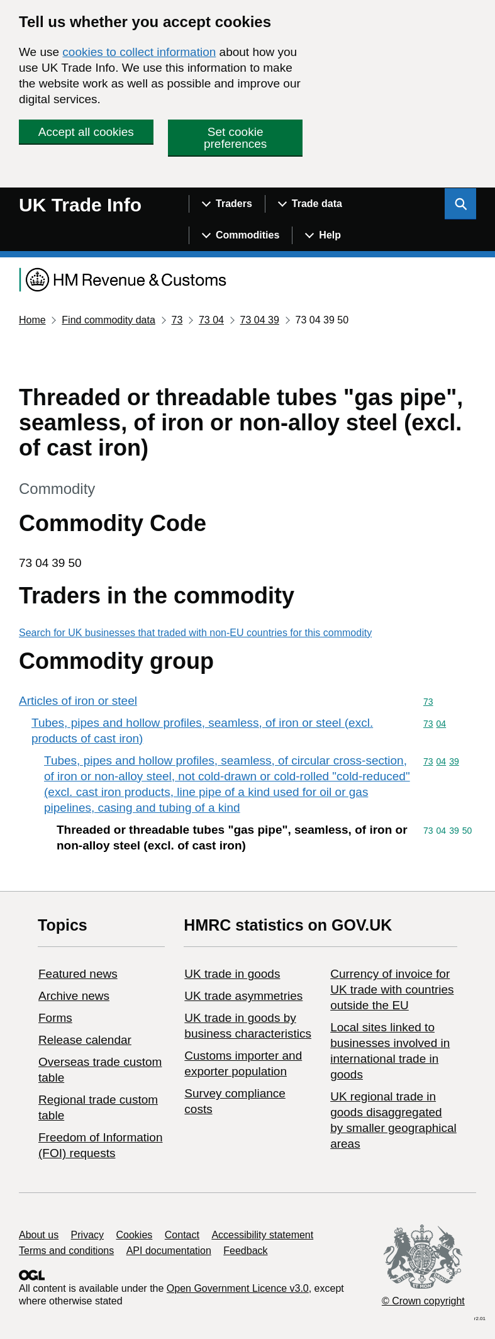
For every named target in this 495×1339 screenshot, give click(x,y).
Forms (55, 1017)
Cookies (134, 1235)
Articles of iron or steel (78, 700)
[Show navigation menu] (227, 204)
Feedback (245, 1250)
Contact (182, 1235)
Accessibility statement (262, 1235)
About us (38, 1235)
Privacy (87, 1235)
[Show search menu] (460, 204)
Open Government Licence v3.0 (238, 1288)
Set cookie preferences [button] (235, 137)
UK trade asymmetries (243, 995)
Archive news (73, 995)
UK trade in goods (232, 973)
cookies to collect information (139, 52)
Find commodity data (108, 320)
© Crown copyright (423, 1301)
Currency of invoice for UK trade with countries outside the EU (391, 989)
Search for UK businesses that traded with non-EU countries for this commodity (195, 632)
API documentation (168, 1250)
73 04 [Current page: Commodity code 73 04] (211, 320)
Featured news (78, 973)
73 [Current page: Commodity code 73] (176, 320)
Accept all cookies (86, 131)
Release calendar (84, 1039)
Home (32, 320)
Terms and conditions (66, 1250)
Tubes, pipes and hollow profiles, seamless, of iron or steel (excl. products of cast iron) (202, 730)
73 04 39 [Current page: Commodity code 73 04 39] (259, 320)
